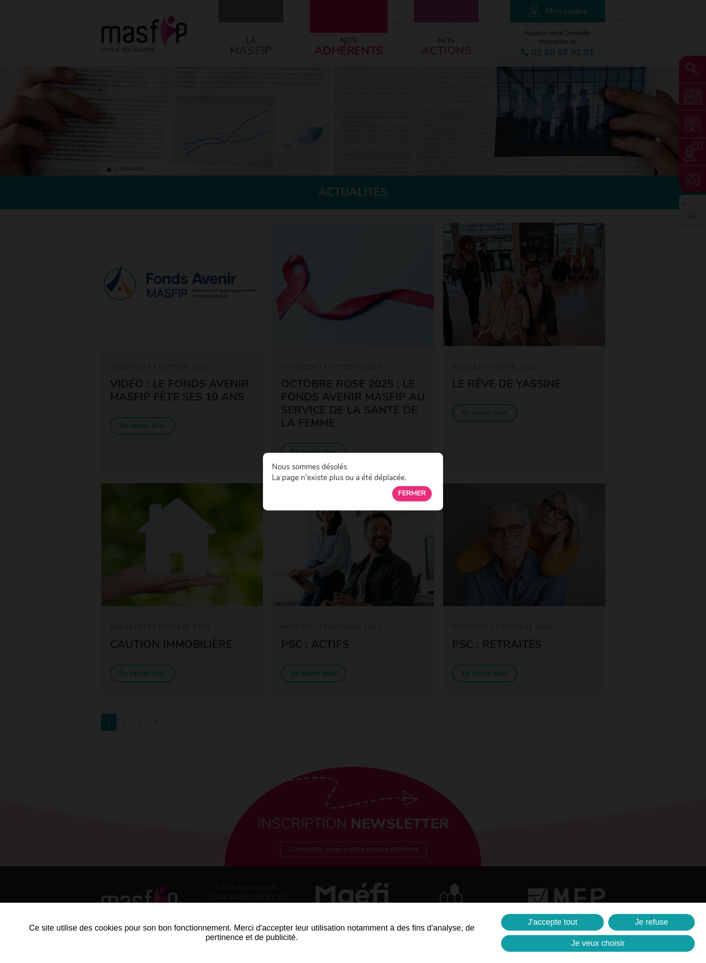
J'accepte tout (553, 922)
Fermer (412, 494)
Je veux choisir (598, 943)
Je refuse (651, 922)
